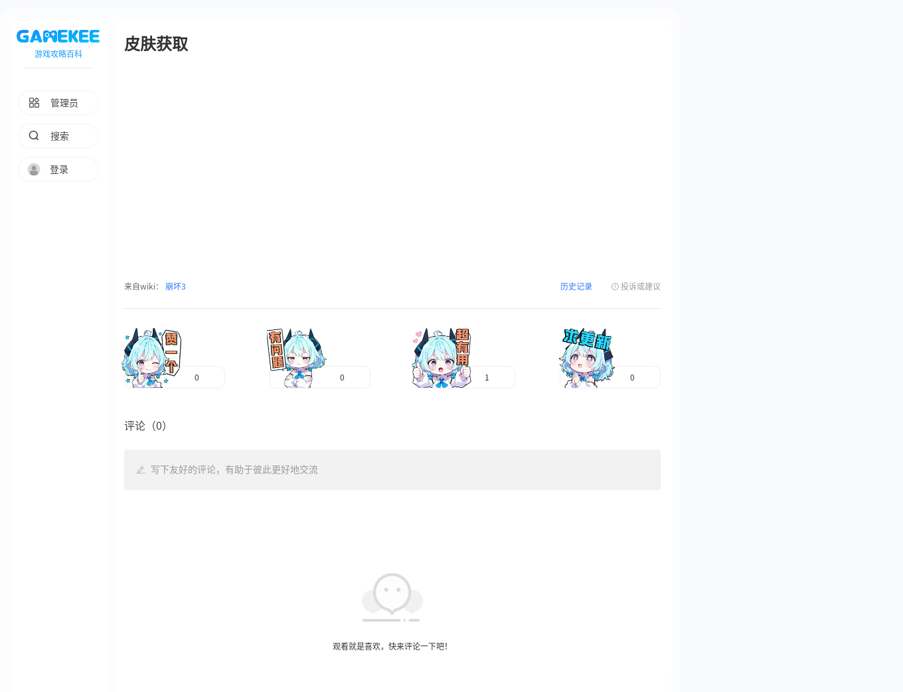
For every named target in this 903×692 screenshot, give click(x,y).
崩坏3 (174, 286)
